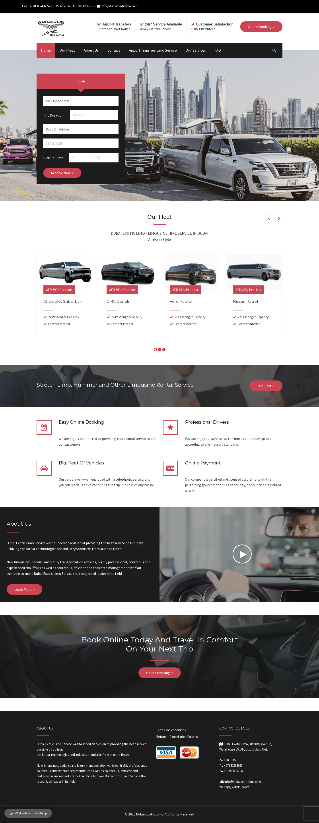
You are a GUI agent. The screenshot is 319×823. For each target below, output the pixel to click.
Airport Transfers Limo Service (153, 50)
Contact (113, 50)
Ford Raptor (181, 301)
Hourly (81, 81)
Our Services (196, 50)
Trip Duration (53, 115)
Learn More (22, 589)
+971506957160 (61, 6)
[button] (28, 813)
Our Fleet (67, 50)
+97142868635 (85, 6)
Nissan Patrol (245, 301)
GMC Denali (118, 301)
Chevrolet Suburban (62, 301)
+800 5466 (39, 6)
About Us (91, 50)
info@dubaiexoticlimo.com (119, 6)
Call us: (27, 6)
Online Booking (158, 673)
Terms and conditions (171, 730)
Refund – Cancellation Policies (177, 737)
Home (46, 50)
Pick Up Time (53, 158)
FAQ (218, 50)
